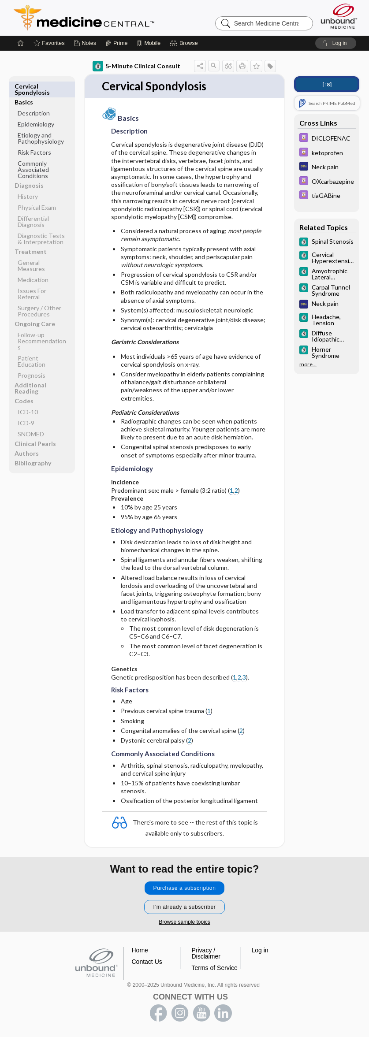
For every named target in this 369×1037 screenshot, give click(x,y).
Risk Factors (34, 136)
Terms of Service (215, 967)
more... (308, 364)
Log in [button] (260, 950)
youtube (201, 1013)
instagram (180, 1013)
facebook (158, 1013)
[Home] (21, 43)
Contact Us (147, 961)
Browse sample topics (184, 922)
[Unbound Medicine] (339, 16)
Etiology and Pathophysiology (41, 122)
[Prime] (116, 43)
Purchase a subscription (184, 888)
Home (140, 950)
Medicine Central (123, 17)
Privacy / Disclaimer (206, 953)
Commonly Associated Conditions (33, 154)
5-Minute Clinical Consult (136, 66)
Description (34, 97)
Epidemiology (36, 108)
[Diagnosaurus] (326, 167)
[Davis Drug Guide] (326, 138)
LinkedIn (223, 1013)
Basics (24, 86)
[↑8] (327, 84)
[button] (185, 43)
